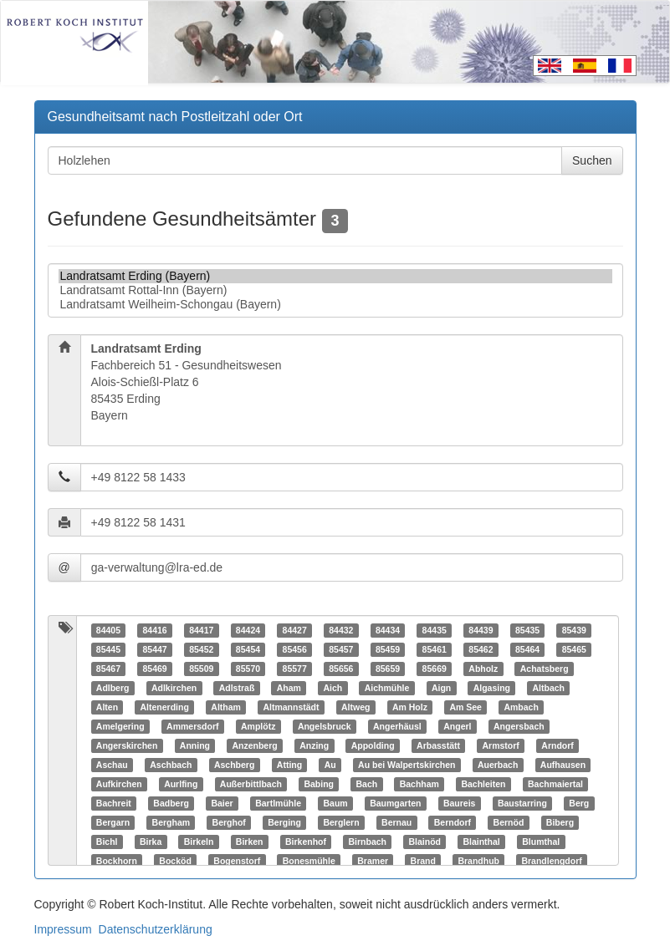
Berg (579, 803)
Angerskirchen (127, 745)
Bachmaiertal (555, 784)
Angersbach (519, 726)
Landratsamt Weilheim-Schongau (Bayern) (335, 305)
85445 (108, 649)
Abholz (483, 669)
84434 (388, 630)
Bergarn (113, 822)
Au (330, 765)
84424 (248, 630)
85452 (201, 649)
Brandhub (478, 861)
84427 (295, 630)
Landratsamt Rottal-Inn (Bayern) (335, 290)
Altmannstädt (291, 707)
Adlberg (113, 688)
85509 (201, 669)
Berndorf (452, 822)
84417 (201, 630)
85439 (574, 630)
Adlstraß (237, 688)
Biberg (560, 822)
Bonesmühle (309, 861)
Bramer (372, 861)
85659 (388, 669)
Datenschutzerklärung (155, 929)
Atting (289, 765)
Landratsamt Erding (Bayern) (335, 276)
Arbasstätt (438, 745)
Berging (284, 822)
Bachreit (113, 803)
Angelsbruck (324, 726)
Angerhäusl (397, 726)
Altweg (355, 707)
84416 (154, 630)
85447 (154, 649)
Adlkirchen (174, 688)
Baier (222, 803)
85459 (388, 649)
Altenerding (165, 707)
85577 (295, 669)
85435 (527, 630)
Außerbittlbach (251, 784)
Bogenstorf (236, 861)
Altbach (549, 688)
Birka (150, 842)
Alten (107, 707)
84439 (480, 630)
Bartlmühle (278, 803)
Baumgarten (395, 803)
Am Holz (409, 707)
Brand (423, 861)
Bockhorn (116, 861)
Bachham (419, 784)
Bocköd (175, 861)
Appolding (373, 745)
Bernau (396, 822)
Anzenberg (254, 745)
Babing (319, 784)
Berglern (341, 822)
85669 (434, 669)
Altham (226, 707)
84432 (341, 630)
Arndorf (557, 745)
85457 (341, 649)
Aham (289, 688)
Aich (332, 688)
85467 (108, 669)
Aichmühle (387, 688)
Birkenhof (305, 842)
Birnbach (367, 842)
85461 (434, 649)
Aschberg (234, 765)
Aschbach (171, 765)
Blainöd (424, 842)
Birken (249, 842)
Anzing (314, 745)
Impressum (63, 929)
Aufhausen (563, 765)
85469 (154, 669)
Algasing (491, 688)
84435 (434, 630)
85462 (480, 649)
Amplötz (258, 726)
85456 (295, 649)
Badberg (171, 803)
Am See (465, 707)
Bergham (171, 822)
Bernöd (509, 822)
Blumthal (541, 842)
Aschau (112, 765)
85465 (574, 649)
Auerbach (498, 765)
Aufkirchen (119, 784)
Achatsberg (544, 669)
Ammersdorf (192, 726)
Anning (195, 745)
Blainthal (481, 842)
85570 (248, 669)
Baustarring (522, 803)
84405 (108, 630)
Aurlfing (180, 784)
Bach (367, 784)
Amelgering (120, 726)
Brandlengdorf (551, 861)
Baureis (459, 803)
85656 (341, 669)
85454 (248, 649)
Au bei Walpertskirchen (406, 765)
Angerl (457, 726)
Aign (441, 688)
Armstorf (501, 745)
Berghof (229, 822)
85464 (527, 649)
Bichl (107, 842)
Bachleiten (483, 784)
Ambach (521, 707)
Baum (335, 803)
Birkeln (199, 842)
